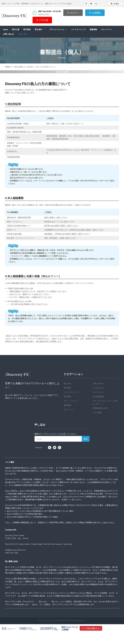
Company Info (98, 388)
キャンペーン (106, 29)
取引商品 (27, 29)
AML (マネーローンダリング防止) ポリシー (105, 402)
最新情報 (93, 29)
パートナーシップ (78, 29)
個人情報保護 (98, 396)
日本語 (114, 4)
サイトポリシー (99, 392)
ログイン (73, 12)
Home (5, 29)
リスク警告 (97, 412)
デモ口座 (42, 20)
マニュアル (22, 34)
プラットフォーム (56, 29)
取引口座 (15, 29)
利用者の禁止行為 (100, 408)
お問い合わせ (8, 34)
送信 (86, 438)
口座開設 (95, 12)
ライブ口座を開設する (90, 628)
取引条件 (38, 29)
